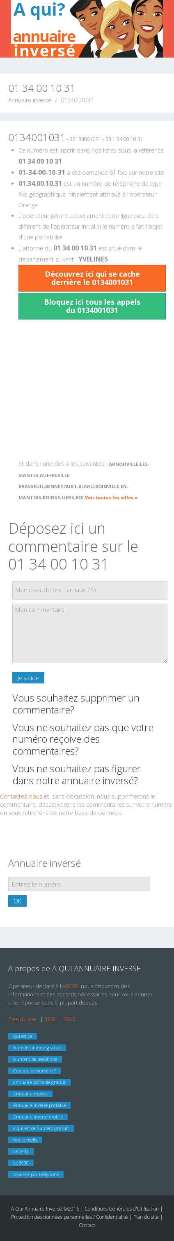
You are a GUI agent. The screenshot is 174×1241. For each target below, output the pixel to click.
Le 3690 (21, 1163)
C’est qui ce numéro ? (34, 1070)
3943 (50, 1019)
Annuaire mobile (30, 1094)
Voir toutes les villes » (111, 497)
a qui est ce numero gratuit (41, 1128)
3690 (69, 1019)
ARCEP (70, 986)
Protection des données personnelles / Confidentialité (69, 1216)
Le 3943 (21, 1151)
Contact (87, 1225)
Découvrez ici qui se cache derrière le (92, 278)
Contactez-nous (21, 796)
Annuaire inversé (29, 100)
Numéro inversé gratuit (37, 1047)
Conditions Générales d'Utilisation (122, 1208)
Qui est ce (22, 1036)
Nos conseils (25, 1140)
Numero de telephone (35, 1059)
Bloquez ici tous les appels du (92, 306)
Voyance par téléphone (36, 1174)
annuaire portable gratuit (39, 1082)
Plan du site (22, 1019)
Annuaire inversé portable (39, 1105)
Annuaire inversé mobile (38, 1117)
